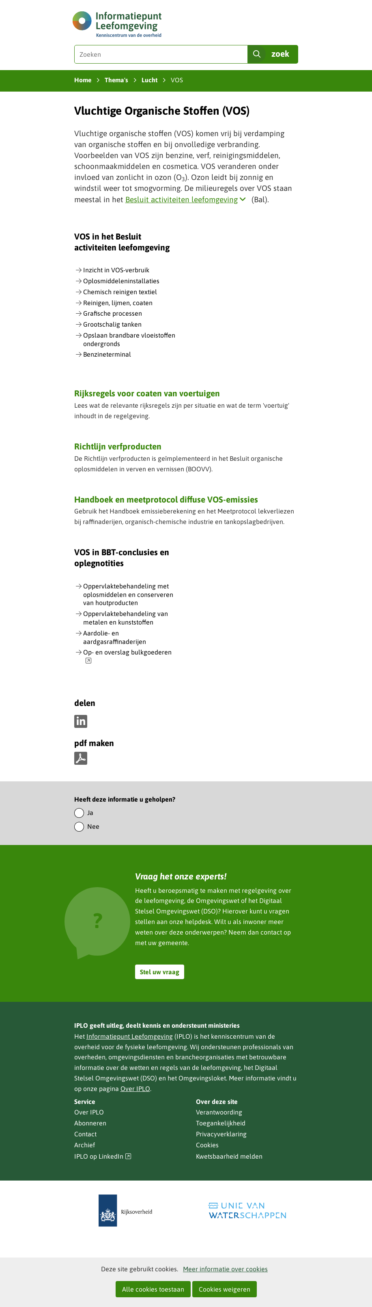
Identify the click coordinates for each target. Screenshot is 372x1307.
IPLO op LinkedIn (103, 1156)
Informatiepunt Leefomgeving (129, 1036)
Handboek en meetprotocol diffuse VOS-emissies (166, 499)
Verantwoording (219, 1112)
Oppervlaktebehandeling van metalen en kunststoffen (125, 618)
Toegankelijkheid (220, 1123)
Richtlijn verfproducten (117, 446)
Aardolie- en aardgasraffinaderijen (114, 637)
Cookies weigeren (224, 1289)
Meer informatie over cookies (225, 1269)
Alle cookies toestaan (153, 1289)
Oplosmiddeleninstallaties (121, 281)
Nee (93, 826)
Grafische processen (112, 313)
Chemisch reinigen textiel (120, 291)
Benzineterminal (107, 354)
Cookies (207, 1145)
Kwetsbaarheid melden (229, 1156)
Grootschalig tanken (112, 324)
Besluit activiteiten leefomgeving (187, 199)
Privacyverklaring (221, 1134)
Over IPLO (135, 1088)
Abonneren (90, 1123)
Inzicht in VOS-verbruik (116, 270)
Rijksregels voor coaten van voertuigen (147, 393)
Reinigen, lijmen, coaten (118, 302)
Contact (85, 1134)
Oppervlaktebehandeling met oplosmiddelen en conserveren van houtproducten (128, 594)
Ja (90, 812)
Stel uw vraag (159, 971)
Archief (84, 1145)
